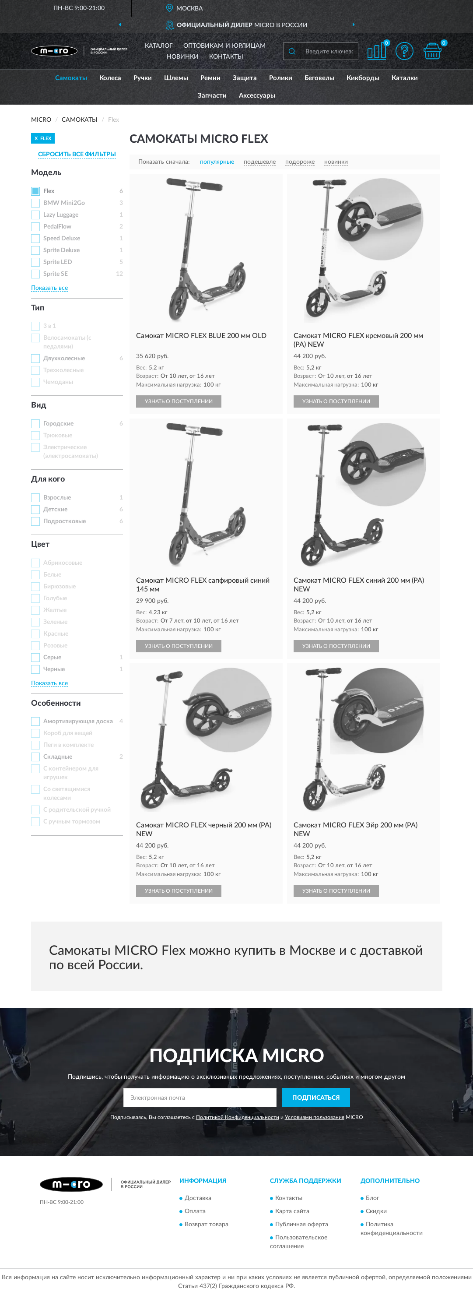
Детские (55, 510)
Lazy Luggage (60, 215)
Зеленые (55, 622)
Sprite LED (57, 262)
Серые (52, 658)
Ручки (142, 78)
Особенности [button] (56, 703)
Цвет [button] (40, 545)
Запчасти (212, 95)
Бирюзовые (59, 587)
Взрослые (57, 498)
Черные (54, 669)
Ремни (210, 78)
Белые (52, 575)
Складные (57, 757)
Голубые (55, 598)
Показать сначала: (164, 162)
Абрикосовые (62, 563)
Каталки (405, 78)
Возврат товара (206, 1224)
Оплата (195, 1211)
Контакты (226, 57)
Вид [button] (38, 405)
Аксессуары (257, 95)
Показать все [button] (49, 288)
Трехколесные (63, 370)
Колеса (110, 78)
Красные (55, 634)
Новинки (183, 57)
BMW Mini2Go (64, 203)
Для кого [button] (48, 479)
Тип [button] (37, 308)
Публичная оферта (301, 1224)
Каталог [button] (159, 46)
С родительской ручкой (77, 810)
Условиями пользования (314, 1117)
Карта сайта (292, 1211)
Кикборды (363, 78)
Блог (372, 1198)
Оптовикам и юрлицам (224, 46)
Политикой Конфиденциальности (237, 1117)
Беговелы (319, 78)
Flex (48, 191)
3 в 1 (49, 326)
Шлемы (176, 78)
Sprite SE (55, 274)
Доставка (198, 1198)
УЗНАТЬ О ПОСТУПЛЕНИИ (179, 401)
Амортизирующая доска (78, 721)
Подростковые (64, 521)
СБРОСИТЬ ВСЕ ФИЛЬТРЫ (77, 154)
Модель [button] (46, 173)
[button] (404, 51)
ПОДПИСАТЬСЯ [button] (316, 1098)
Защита (245, 78)
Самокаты (71, 78)
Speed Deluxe (61, 239)
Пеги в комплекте (68, 745)
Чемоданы (58, 382)
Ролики (280, 78)
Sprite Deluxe (61, 250)
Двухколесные (64, 358)
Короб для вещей (67, 733)
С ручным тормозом (71, 822)
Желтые (55, 610)
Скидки (376, 1211)
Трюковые (57, 436)
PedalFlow (57, 227)
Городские (58, 424)
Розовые (55, 646)
